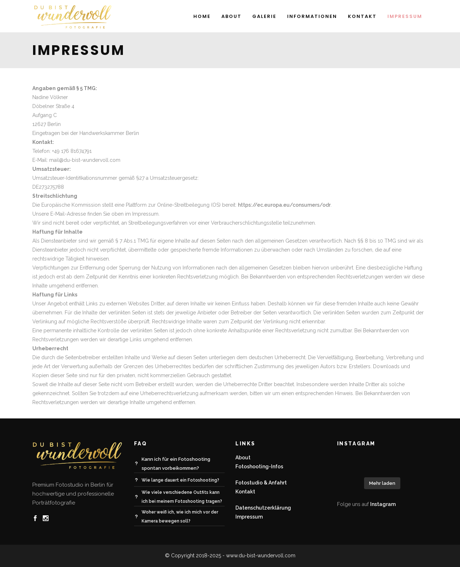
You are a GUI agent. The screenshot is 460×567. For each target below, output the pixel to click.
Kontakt (245, 492)
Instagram (383, 504)
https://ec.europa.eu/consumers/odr (284, 205)
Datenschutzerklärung (263, 508)
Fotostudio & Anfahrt (261, 483)
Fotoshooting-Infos (259, 466)
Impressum (249, 517)
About (242, 457)
